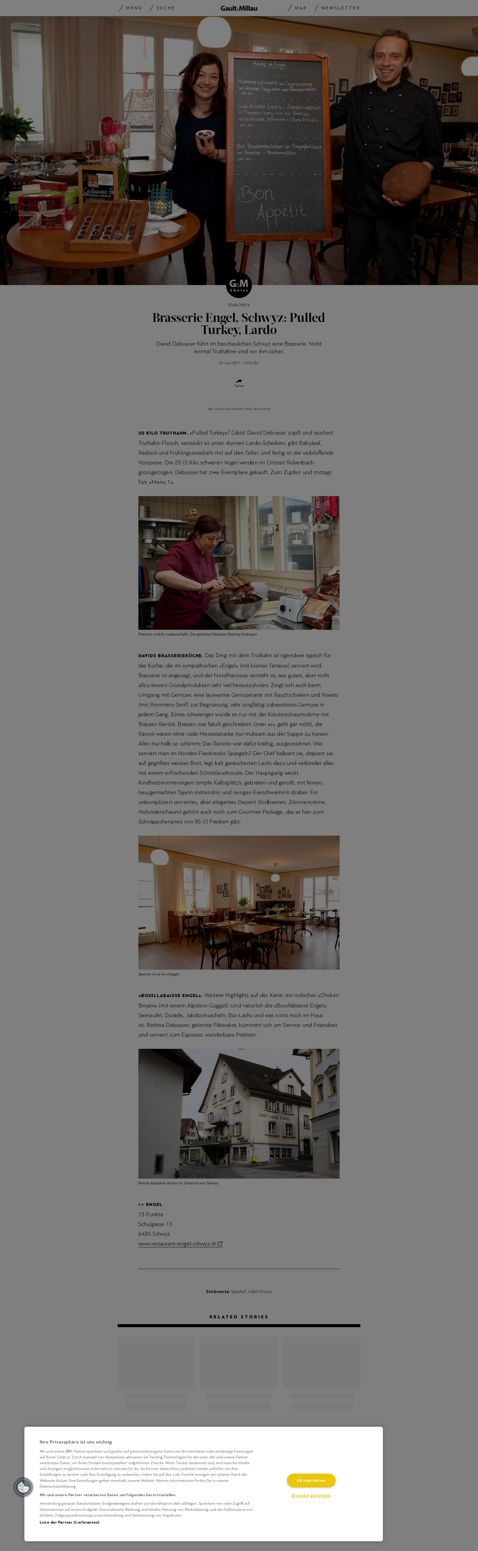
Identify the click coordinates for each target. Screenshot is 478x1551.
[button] (23, 1487)
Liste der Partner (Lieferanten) (69, 1522)
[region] (203, 1484)
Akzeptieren (311, 1480)
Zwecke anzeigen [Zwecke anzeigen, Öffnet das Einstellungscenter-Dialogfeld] (311, 1495)
